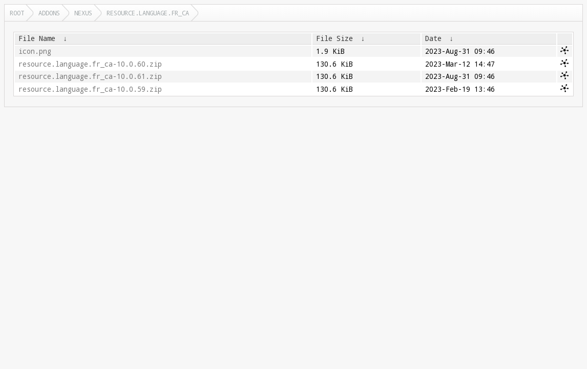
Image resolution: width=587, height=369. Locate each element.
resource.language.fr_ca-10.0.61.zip (90, 76)
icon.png (34, 51)
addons (49, 13)
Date (433, 38)
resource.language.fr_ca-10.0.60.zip (90, 64)
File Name (36, 38)
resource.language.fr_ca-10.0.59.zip (90, 89)
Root (17, 13)
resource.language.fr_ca (148, 13)
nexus (83, 13)
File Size (334, 38)
